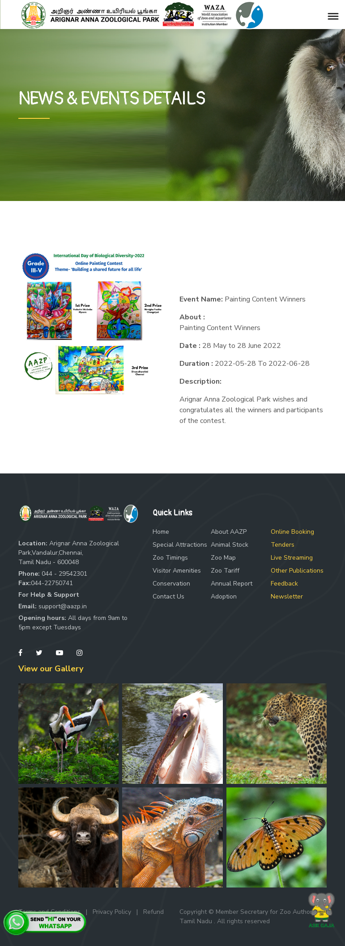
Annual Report (231, 583)
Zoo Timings (170, 557)
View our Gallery (50, 668)
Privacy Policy (112, 912)
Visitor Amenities (177, 570)
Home (161, 531)
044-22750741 (52, 583)
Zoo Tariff (225, 570)
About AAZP (229, 531)
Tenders (282, 544)
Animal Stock (229, 544)
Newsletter (287, 596)
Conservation (171, 583)
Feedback (284, 583)
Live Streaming (292, 557)
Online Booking (292, 531)
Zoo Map (223, 557)
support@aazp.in (62, 606)
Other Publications (297, 570)
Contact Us (168, 596)
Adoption (224, 596)
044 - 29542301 (64, 573)
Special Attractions (180, 544)
